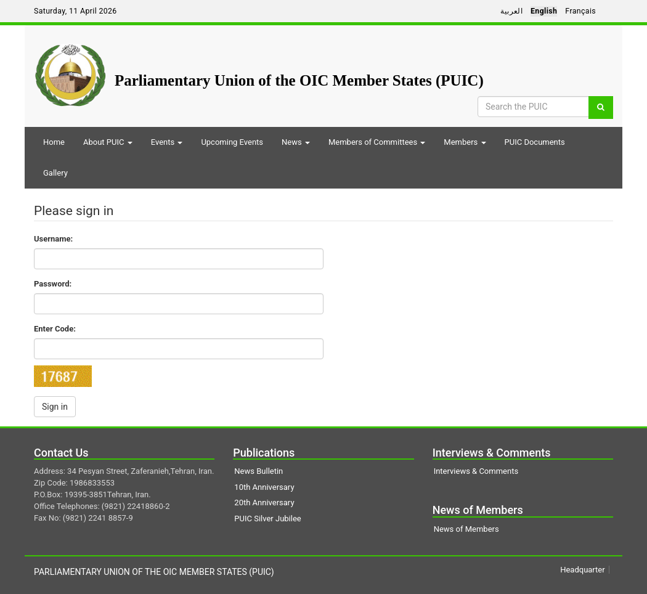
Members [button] (465, 142)
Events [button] (167, 142)
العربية (511, 11)
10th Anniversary (264, 487)
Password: (52, 283)
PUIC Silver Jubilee (267, 518)
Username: (53, 238)
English (544, 11)
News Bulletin (258, 471)
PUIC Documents (535, 142)
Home (54, 142)
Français (580, 11)
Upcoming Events (232, 142)
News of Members (466, 529)
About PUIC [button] (107, 142)
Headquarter (582, 570)
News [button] (296, 142)
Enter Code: (55, 328)
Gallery (55, 172)
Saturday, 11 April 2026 (75, 11)
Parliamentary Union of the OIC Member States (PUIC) (299, 80)
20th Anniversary (264, 502)
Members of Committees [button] (376, 142)
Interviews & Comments (476, 471)
